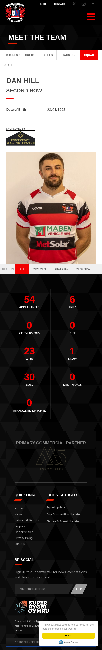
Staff (8, 65)
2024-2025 (61, 269)
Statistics (68, 55)
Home (19, 508)
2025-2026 (39, 269)
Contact (20, 544)
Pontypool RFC (15, 12)
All (22, 269)
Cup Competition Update (63, 514)
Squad (89, 55)
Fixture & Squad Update (63, 521)
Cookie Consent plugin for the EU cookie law (68, 642)
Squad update (56, 507)
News (18, 514)
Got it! (68, 635)
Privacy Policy (24, 538)
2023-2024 (83, 269)
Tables (47, 55)
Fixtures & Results (19, 55)
